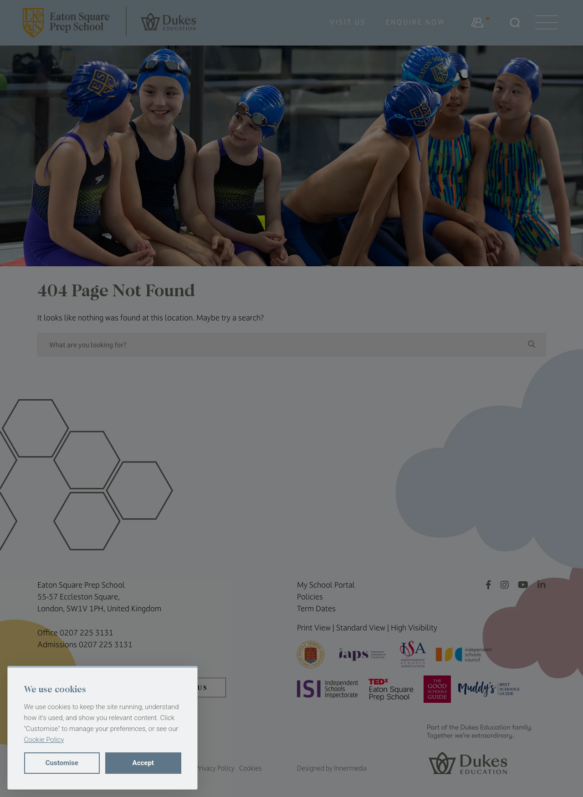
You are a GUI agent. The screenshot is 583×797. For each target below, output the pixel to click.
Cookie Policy (44, 740)
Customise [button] (62, 763)
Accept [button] (143, 763)
